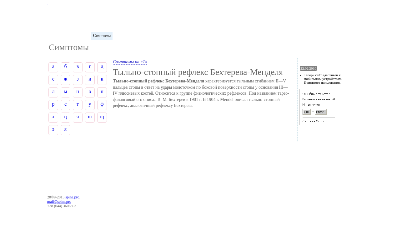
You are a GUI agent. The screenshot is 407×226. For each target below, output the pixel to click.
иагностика (126, 35)
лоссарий (58, 35)
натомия (80, 35)
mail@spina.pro (59, 201)
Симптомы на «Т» (130, 62)
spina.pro (72, 197)
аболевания (152, 35)
